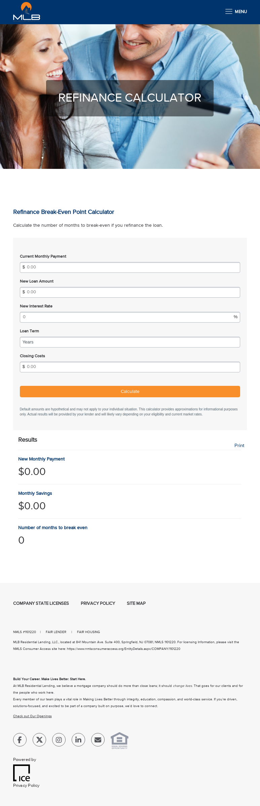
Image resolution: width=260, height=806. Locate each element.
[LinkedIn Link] (78, 741)
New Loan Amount (36, 282)
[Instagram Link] (59, 741)
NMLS (17, 632)
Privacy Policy (98, 603)
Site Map (136, 603)
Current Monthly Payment (43, 257)
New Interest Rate (36, 306)
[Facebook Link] (20, 741)
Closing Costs (32, 356)
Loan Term (29, 331)
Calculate (130, 391)
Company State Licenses (41, 603)
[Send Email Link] (98, 741)
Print (239, 445)
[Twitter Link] (39, 741)
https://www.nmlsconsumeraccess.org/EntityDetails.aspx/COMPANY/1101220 (123, 649)
